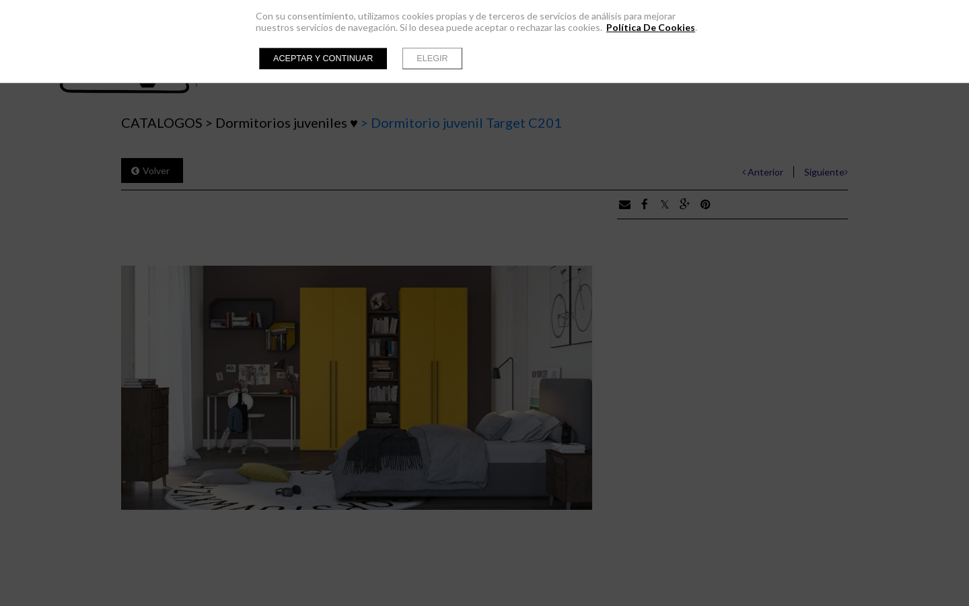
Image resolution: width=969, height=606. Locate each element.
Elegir (432, 58)
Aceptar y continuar (323, 58)
